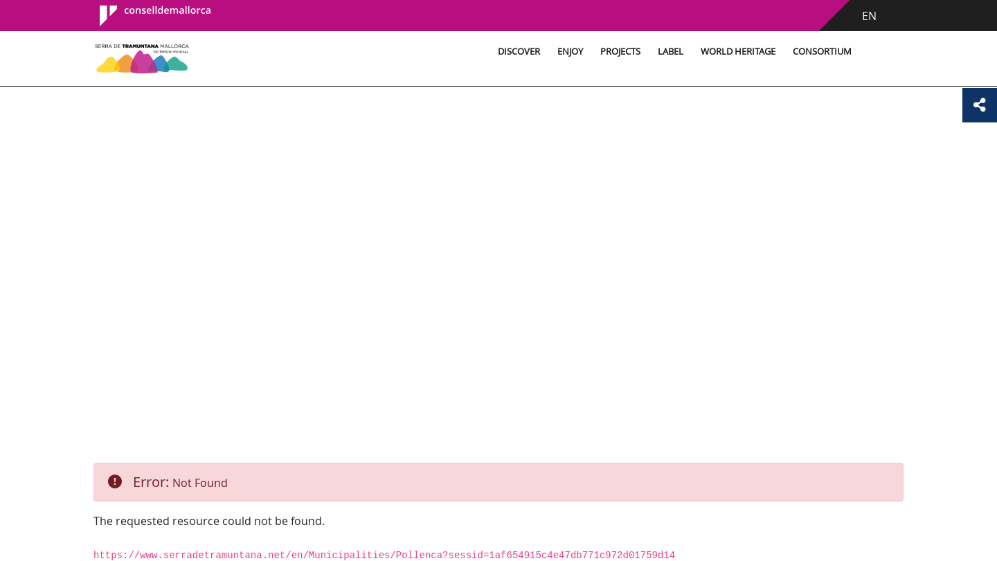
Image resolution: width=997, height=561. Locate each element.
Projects (620, 51)
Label (670, 51)
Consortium (822, 51)
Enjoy (570, 51)
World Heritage (738, 51)
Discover (519, 51)
